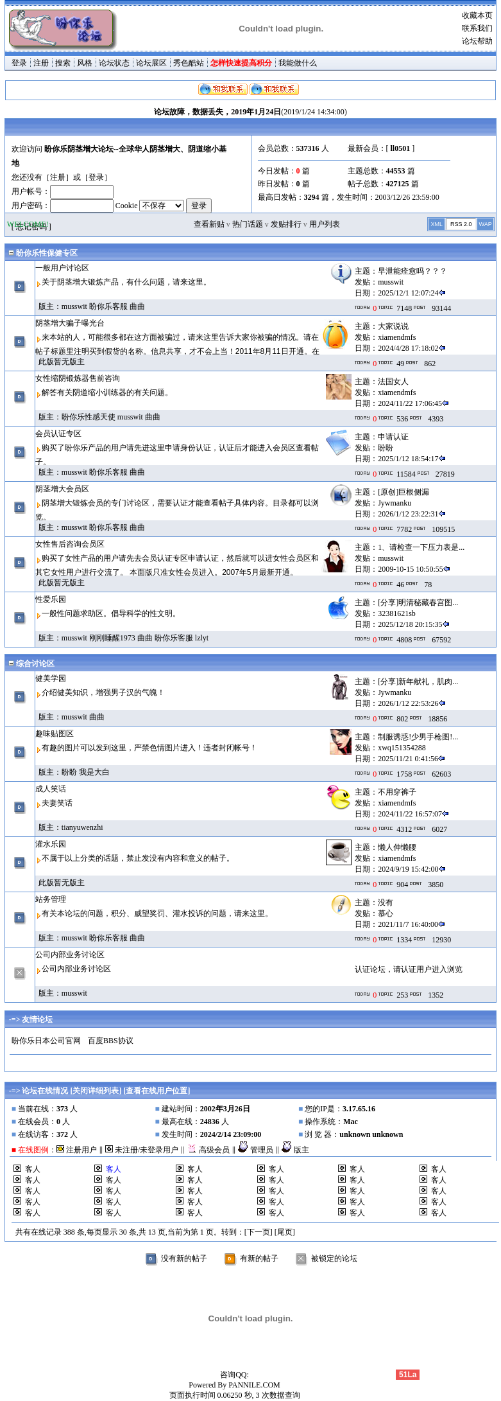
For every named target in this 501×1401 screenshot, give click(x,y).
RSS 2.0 (461, 224)
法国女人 (393, 381)
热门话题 (247, 224)
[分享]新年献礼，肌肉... (418, 681)
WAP (485, 224)
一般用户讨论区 (62, 267)
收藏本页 (477, 15)
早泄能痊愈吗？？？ (412, 271)
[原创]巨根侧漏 (403, 492)
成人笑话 (50, 788)
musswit (390, 282)
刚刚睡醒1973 (112, 637)
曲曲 (137, 306)
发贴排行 (286, 224)
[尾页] (285, 1232)
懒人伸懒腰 (397, 847)
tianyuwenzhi (82, 827)
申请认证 (393, 436)
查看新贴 (209, 224)
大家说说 (393, 326)
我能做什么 (297, 62)
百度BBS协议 (110, 1040)
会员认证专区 (58, 433)
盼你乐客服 (108, 306)
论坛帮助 (477, 41)
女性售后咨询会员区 (70, 544)
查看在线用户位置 (156, 1090)
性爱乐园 (50, 599)
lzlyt (201, 637)
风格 (84, 62)
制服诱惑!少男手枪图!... (418, 736)
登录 (19, 62)
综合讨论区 (35, 663)
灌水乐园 (50, 844)
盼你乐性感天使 (88, 416)
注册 (41, 62)
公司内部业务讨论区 (70, 954)
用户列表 (324, 224)
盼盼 (385, 447)
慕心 (385, 913)
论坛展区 (151, 62)
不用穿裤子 (397, 792)
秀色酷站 (188, 62)
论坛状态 (114, 62)
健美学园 (50, 678)
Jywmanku (394, 502)
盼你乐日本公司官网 (46, 1040)
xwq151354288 (402, 747)
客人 (32, 1169)
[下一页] (258, 1232)
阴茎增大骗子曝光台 (70, 323)
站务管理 (50, 899)
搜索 (63, 62)
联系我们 (477, 28)
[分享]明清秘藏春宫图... (418, 602)
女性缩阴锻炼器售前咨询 (77, 378)
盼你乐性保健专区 (47, 253)
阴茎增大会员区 (62, 488)
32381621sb (397, 613)
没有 (385, 902)
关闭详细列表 (95, 1090)
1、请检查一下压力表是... (421, 547)
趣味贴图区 (54, 733)
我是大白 (94, 772)
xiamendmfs (397, 337)
